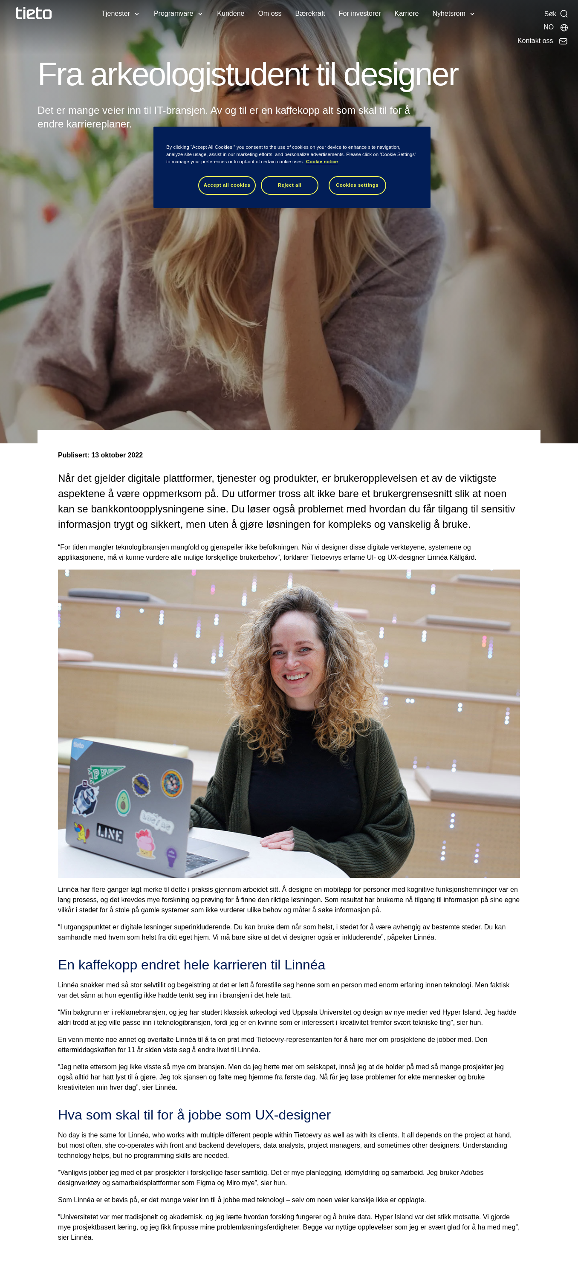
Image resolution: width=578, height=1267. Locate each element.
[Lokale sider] (555, 27)
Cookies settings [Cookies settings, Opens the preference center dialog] (357, 185)
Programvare (173, 13)
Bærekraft (310, 13)
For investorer (360, 13)
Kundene (230, 13)
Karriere (407, 13)
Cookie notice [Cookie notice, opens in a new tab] (322, 161)
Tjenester (115, 13)
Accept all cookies (227, 185)
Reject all (290, 185)
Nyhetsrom (448, 13)
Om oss (269, 13)
